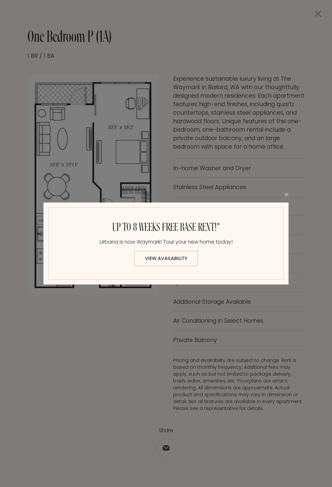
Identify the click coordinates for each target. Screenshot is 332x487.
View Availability (166, 258)
